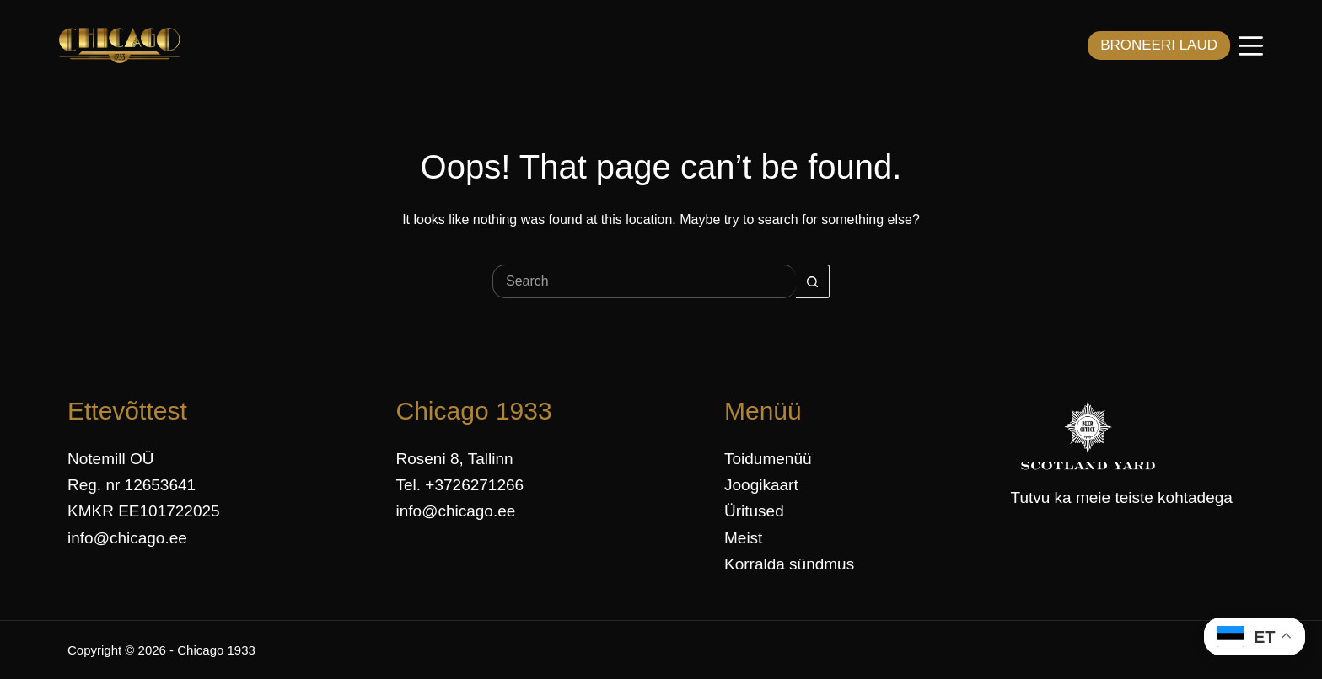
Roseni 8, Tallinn (454, 459)
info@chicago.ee (127, 538)
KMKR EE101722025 (143, 511)
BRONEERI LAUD (1158, 45)
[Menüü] (1251, 46)
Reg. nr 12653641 (131, 485)
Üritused (754, 511)
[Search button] (813, 281)
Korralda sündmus (789, 564)
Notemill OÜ (110, 459)
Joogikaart (761, 485)
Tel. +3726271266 (460, 485)
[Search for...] (644, 281)
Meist (743, 538)
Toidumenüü (768, 459)
